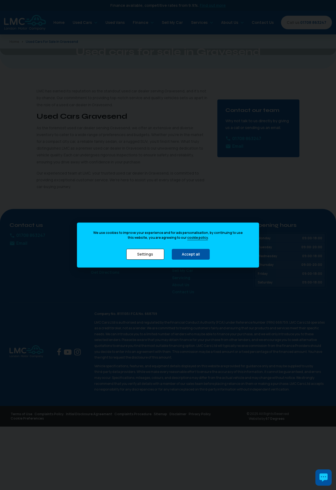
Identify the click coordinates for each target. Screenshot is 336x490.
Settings (145, 254)
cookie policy (197, 237)
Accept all (191, 254)
